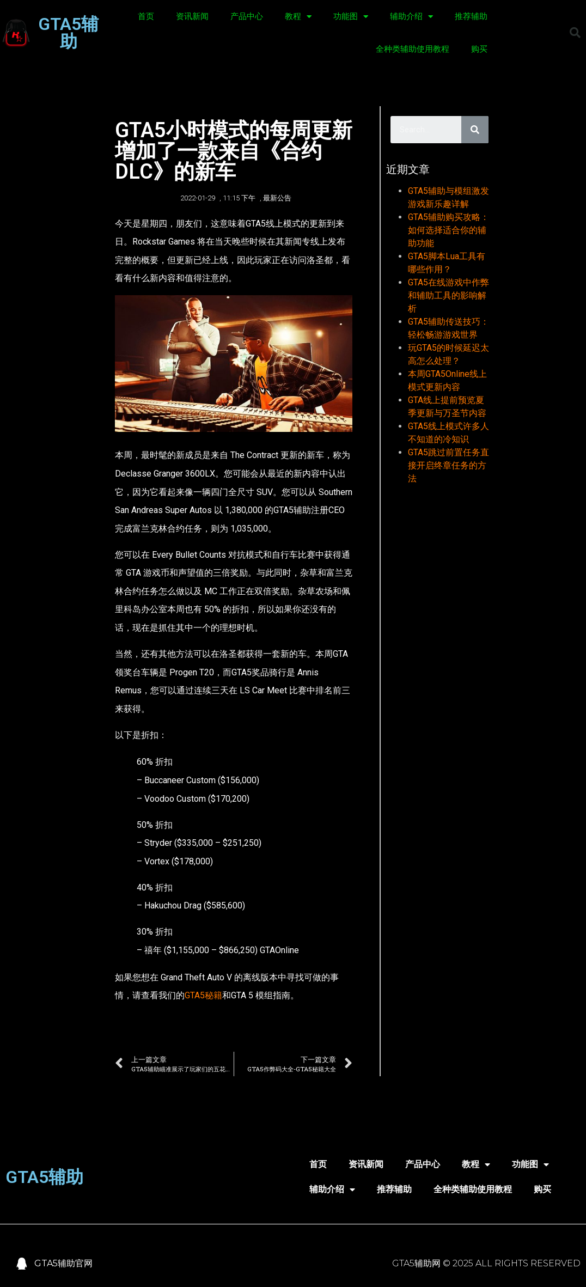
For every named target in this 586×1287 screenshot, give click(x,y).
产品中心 (246, 16)
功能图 (350, 16)
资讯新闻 (192, 16)
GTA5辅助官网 (63, 1263)
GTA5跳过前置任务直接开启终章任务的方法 (448, 465)
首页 (146, 16)
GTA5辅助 (68, 33)
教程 (298, 16)
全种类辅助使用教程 (412, 49)
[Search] (475, 129)
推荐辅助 (471, 16)
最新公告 (277, 198)
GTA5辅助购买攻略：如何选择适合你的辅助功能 (448, 230)
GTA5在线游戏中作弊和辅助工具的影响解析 (448, 295)
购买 (479, 49)
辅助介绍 (411, 16)
